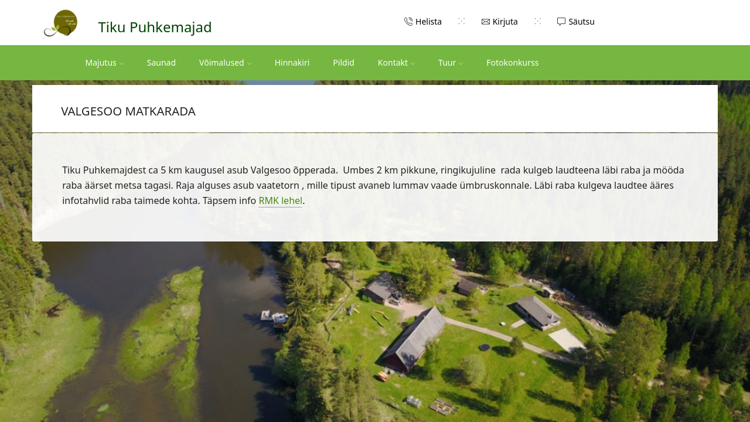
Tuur (450, 62)
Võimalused (225, 62)
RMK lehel (280, 200)
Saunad (161, 62)
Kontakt (396, 62)
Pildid (343, 62)
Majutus (105, 62)
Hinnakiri (292, 62)
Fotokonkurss (512, 62)
